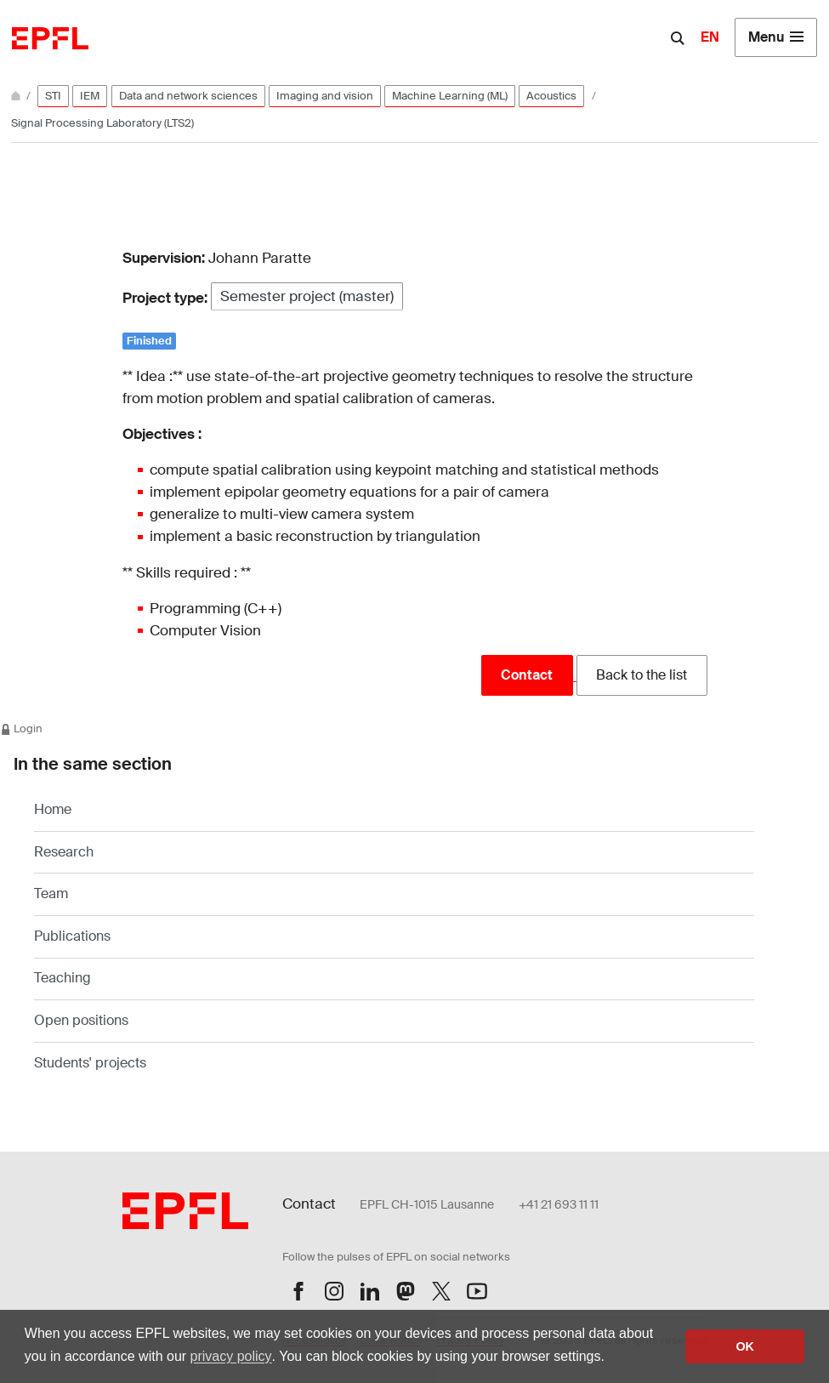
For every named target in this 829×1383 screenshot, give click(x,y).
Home (52, 809)
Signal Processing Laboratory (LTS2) (102, 123)
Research (64, 852)
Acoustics (551, 95)
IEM (89, 95)
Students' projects (90, 1063)
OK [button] (744, 1346)
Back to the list (641, 675)
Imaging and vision (324, 95)
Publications (72, 936)
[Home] (17, 95)
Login (21, 728)
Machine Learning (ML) (450, 95)
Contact (527, 675)
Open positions (81, 1020)
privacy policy (231, 1356)
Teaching (62, 978)
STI (53, 95)
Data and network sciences (188, 95)
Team (51, 893)
